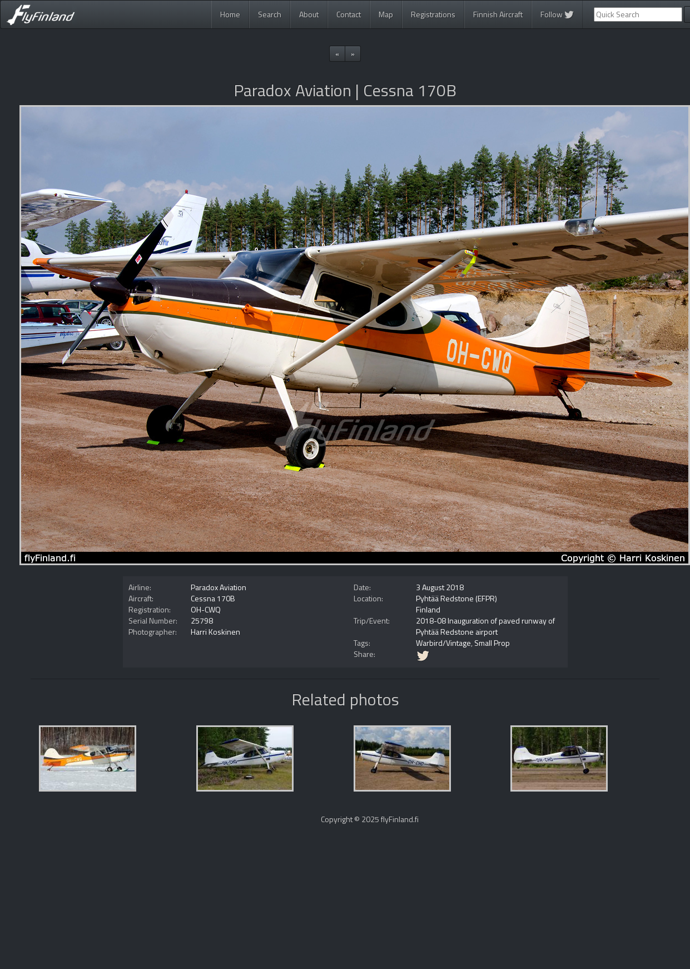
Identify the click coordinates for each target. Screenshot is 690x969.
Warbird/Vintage (443, 643)
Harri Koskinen (215, 631)
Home (230, 14)
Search (269, 14)
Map (386, 14)
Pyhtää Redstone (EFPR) (456, 598)
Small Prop (492, 643)
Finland (428, 609)
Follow (557, 14)
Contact (348, 14)
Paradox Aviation (218, 587)
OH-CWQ (206, 609)
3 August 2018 (440, 587)
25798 (202, 620)
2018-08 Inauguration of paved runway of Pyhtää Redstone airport (485, 626)
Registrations (433, 14)
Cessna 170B (213, 598)
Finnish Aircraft (498, 14)
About (309, 14)
